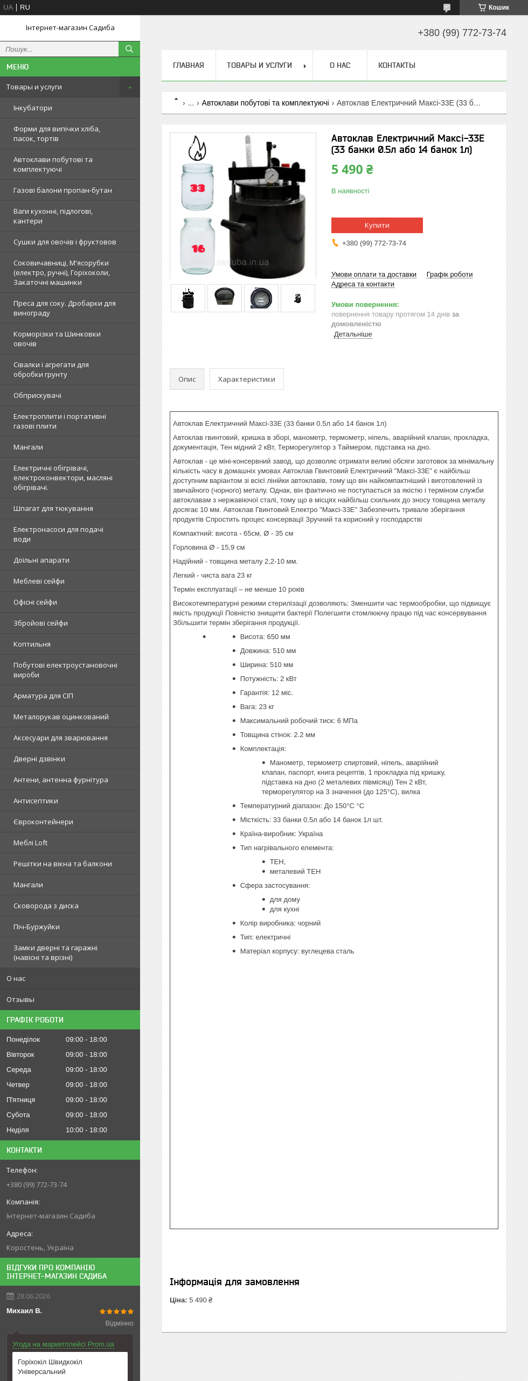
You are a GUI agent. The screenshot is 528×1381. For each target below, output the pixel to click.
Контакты (396, 65)
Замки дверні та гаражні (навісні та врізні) (55, 952)
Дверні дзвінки (39, 758)
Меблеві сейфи (39, 581)
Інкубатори (32, 108)
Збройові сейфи (40, 623)
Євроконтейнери (43, 821)
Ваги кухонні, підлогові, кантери (53, 216)
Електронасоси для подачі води (58, 534)
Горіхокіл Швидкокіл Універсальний (50, 1367)
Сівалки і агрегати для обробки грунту (51, 369)
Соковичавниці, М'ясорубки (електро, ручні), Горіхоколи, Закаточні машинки (61, 272)
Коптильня (32, 644)
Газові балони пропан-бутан (62, 190)
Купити (377, 225)
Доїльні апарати (41, 560)
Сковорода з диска (46, 905)
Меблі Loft (30, 842)
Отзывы (20, 999)
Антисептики (35, 800)
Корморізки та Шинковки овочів (57, 338)
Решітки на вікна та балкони (62, 863)
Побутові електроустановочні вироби (65, 669)
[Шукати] (129, 49)
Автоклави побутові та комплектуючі (53, 164)
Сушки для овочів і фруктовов (64, 242)
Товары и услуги (34, 87)
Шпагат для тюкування (53, 508)
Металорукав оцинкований (61, 716)
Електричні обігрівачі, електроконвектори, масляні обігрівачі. (63, 477)
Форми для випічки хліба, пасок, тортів (56, 133)
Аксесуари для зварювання (60, 737)
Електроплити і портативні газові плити (59, 421)
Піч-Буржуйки (36, 926)
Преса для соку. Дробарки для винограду (64, 308)
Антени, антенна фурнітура (60, 779)
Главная (188, 65)
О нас (15, 978)
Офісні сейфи (35, 602)
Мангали (28, 447)
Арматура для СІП (43, 695)
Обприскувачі (37, 395)
